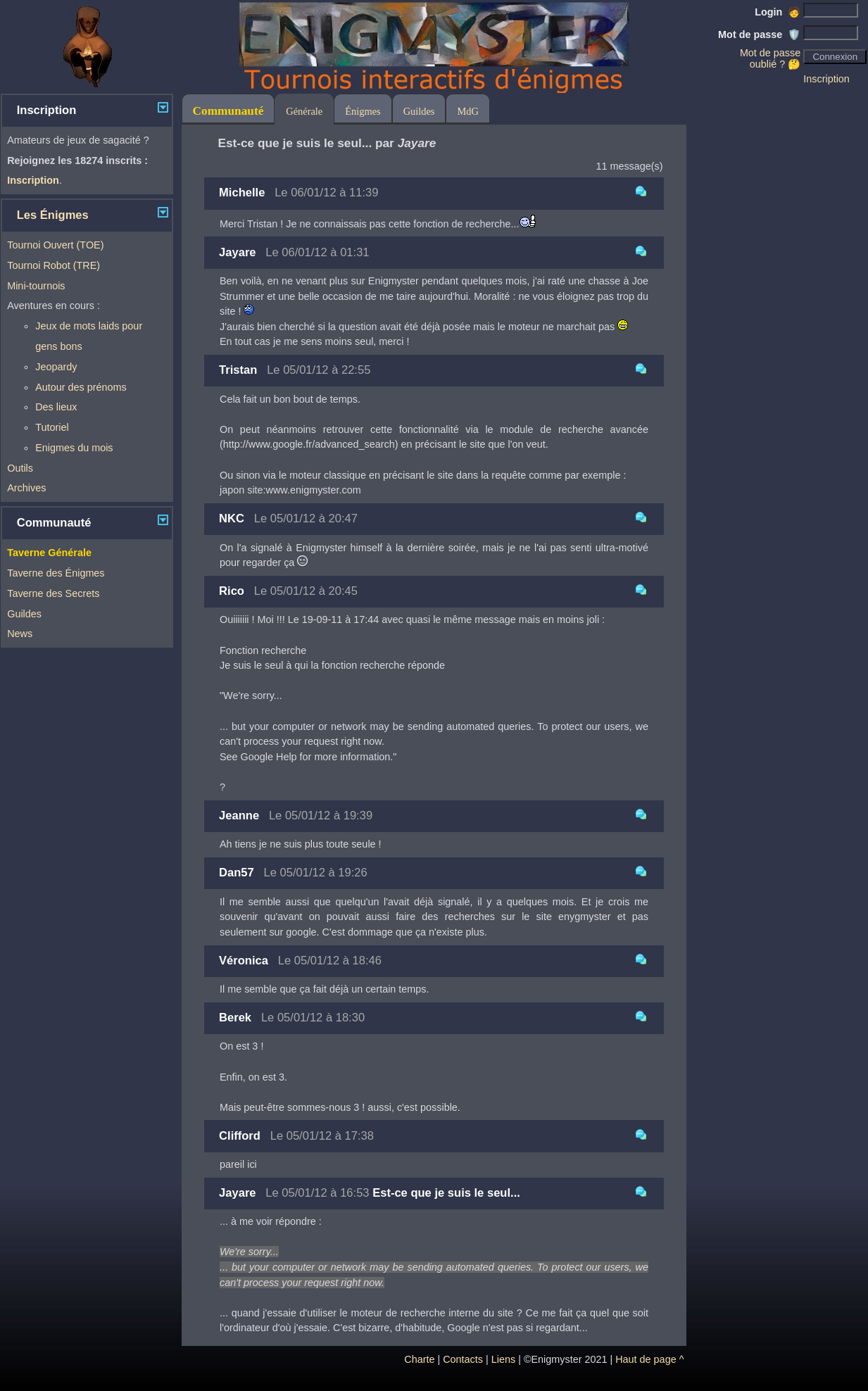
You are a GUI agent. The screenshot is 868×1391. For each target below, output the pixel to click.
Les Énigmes (53, 215)
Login (777, 12)
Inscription (826, 78)
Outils (20, 468)
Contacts (463, 1359)
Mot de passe (759, 34)
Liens (503, 1359)
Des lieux (56, 407)
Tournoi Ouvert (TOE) (55, 245)
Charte (419, 1359)
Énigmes (362, 111)
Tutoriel (51, 427)
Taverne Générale (49, 552)
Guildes (24, 613)
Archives (26, 487)
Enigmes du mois (74, 447)
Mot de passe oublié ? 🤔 (770, 58)
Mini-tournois (36, 285)
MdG (467, 111)
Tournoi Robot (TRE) (53, 265)
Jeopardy (56, 366)
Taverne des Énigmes (55, 573)
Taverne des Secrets (53, 593)
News (19, 633)
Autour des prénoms (81, 387)
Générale (304, 111)
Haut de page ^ (649, 1359)
